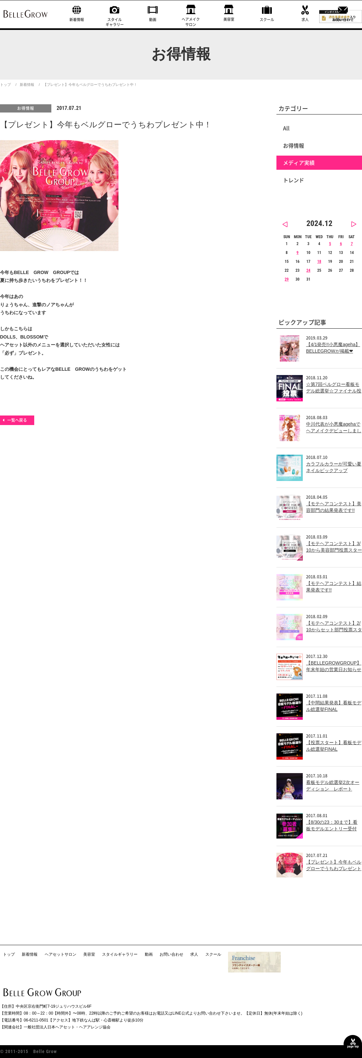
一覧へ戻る (17, 420)
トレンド (293, 180)
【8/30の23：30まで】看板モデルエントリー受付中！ (331, 828)
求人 (305, 19)
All (286, 128)
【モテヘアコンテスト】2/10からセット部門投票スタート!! (334, 629)
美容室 (228, 19)
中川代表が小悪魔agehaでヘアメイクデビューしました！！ (333, 430)
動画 (152, 19)
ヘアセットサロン (60, 954)
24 (308, 270)
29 (287, 279)
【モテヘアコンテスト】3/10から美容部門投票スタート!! (334, 550)
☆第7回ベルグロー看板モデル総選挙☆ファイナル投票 (333, 391)
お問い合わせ (343, 19)
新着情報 (76, 19)
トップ (5, 85)
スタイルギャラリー (115, 22)
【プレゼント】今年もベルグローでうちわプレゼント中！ (333, 868)
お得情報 (25, 108)
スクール (267, 19)
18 (319, 261)
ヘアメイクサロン (191, 21)
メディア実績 (299, 162)
